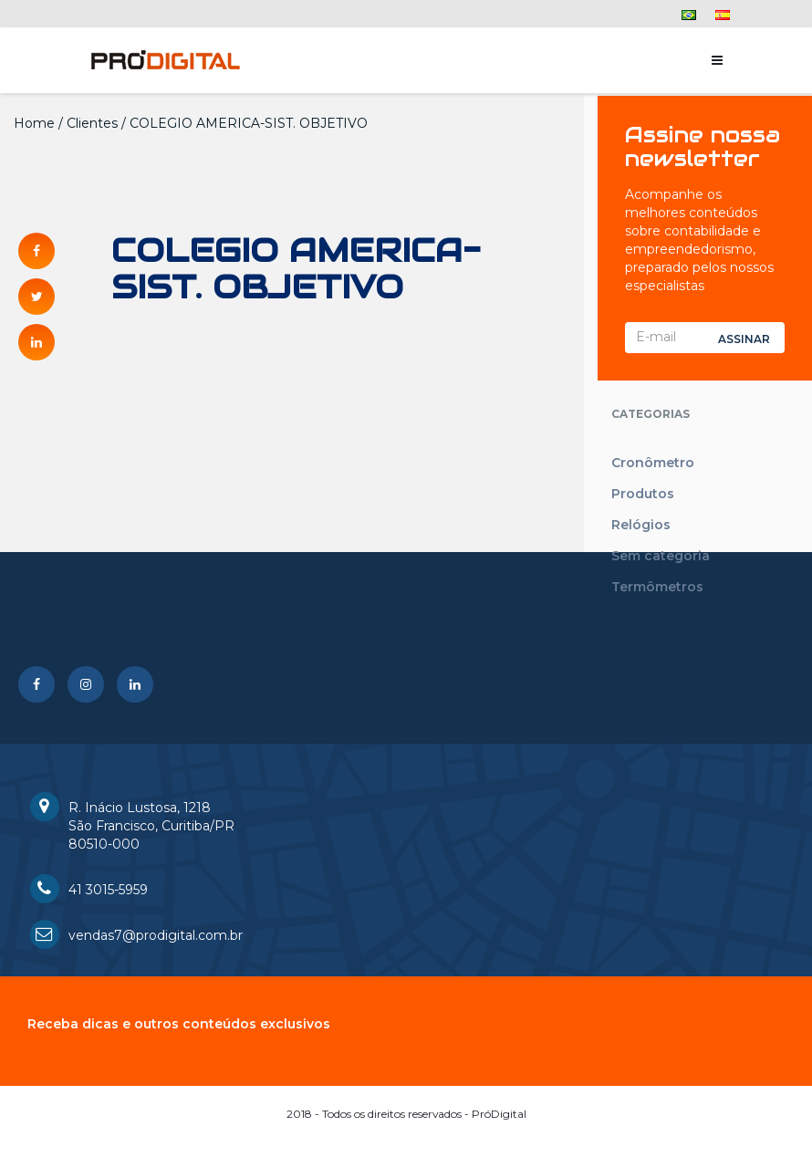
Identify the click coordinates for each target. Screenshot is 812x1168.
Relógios (641, 524)
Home (34, 123)
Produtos (642, 493)
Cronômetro (652, 462)
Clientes (92, 123)
